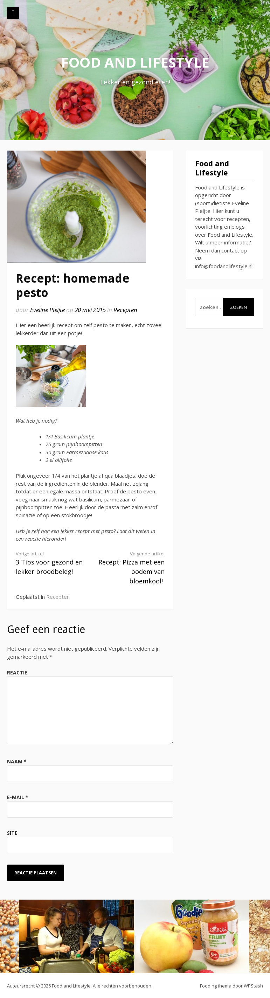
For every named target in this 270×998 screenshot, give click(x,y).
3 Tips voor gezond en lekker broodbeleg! (49, 563)
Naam (17, 761)
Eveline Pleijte (47, 310)
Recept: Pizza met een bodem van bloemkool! (131, 567)
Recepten (125, 310)
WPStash (253, 986)
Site (12, 833)
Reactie (17, 672)
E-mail (17, 797)
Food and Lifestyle (135, 62)
